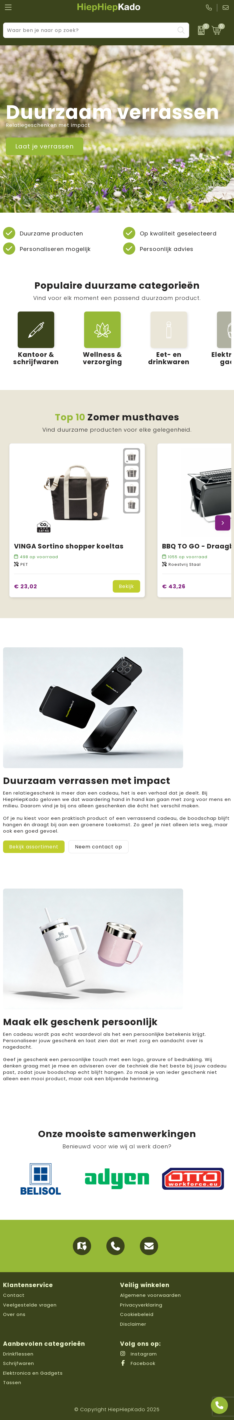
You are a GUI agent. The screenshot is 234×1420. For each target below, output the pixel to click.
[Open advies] (219, 1405)
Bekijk (126, 586)
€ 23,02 (25, 586)
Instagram (138, 1354)
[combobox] (89, 30)
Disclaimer (133, 1324)
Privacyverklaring (141, 1305)
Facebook (137, 1363)
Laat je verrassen (44, 146)
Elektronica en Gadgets (33, 1373)
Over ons (14, 1314)
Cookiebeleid (137, 1314)
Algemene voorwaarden (150, 1295)
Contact (14, 1295)
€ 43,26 (174, 586)
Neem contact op (98, 846)
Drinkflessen (18, 1354)
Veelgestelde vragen (30, 1305)
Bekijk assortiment (33, 846)
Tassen (12, 1382)
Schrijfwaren (18, 1363)
